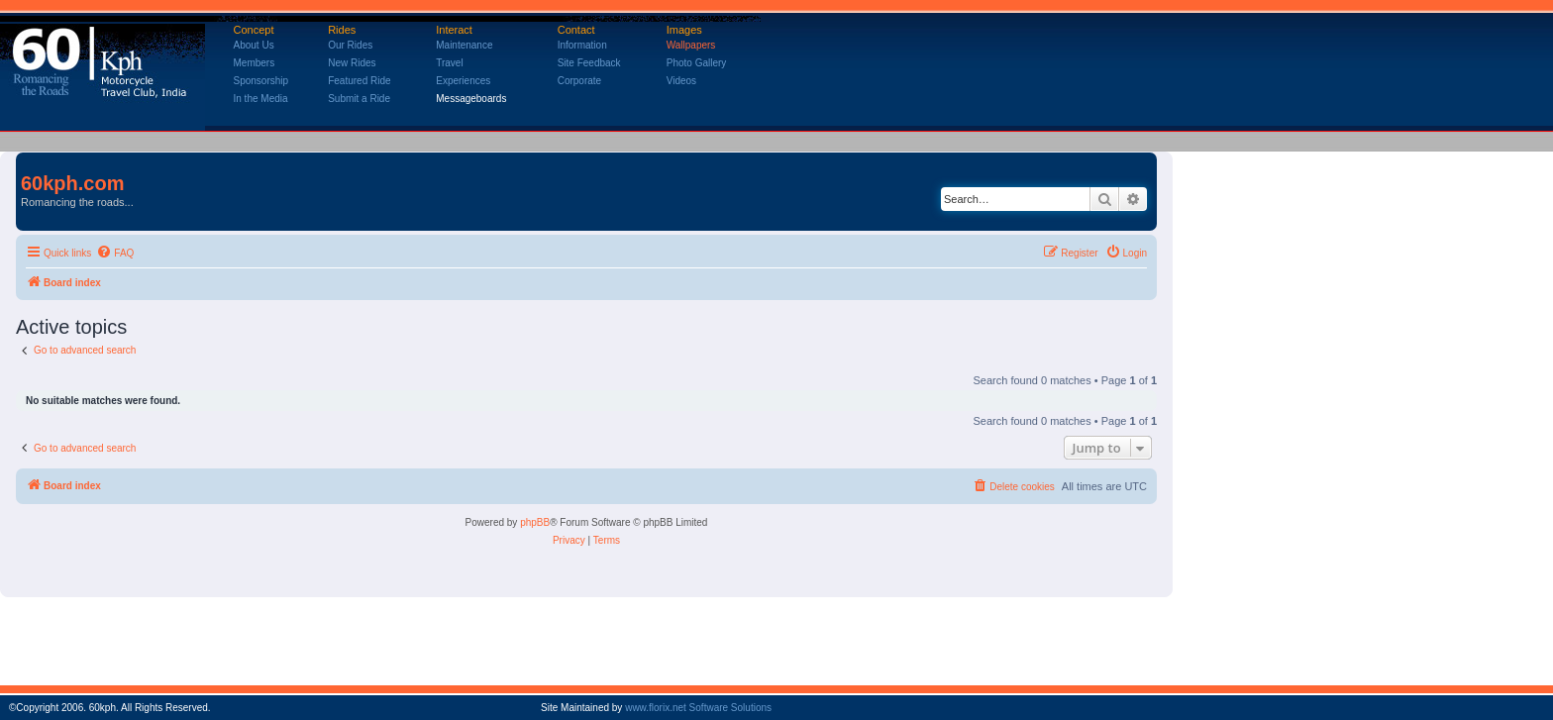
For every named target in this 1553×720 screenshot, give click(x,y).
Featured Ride (359, 80)
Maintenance (464, 45)
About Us (254, 45)
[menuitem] (115, 253)
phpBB (535, 522)
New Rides (351, 62)
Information (582, 45)
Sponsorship (261, 80)
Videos (681, 80)
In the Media (261, 98)
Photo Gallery (697, 62)
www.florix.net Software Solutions (698, 707)
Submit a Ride (359, 98)
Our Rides (350, 45)
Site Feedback (589, 62)
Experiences (463, 80)
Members (254, 62)
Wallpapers (691, 45)
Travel (449, 62)
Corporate (579, 80)
